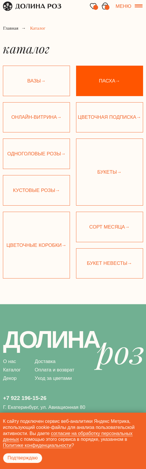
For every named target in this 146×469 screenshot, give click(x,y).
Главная (10, 28)
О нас (9, 361)
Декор (10, 378)
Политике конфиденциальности (37, 445)
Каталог (12, 370)
